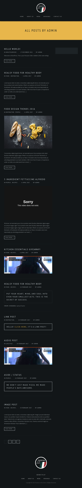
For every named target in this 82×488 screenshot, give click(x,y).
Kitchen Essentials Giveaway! (22, 249)
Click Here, (21, 326)
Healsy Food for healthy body (23, 72)
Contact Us (58, 16)
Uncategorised (11, 52)
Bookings (47, 16)
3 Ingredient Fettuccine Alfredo (24, 179)
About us (30, 16)
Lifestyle (9, 343)
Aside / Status (13, 374)
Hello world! (12, 48)
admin (40, 52)
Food (8, 76)
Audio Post (11, 340)
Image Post (11, 404)
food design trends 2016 (19, 108)
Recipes (15, 182)
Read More (10, 60)
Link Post (10, 316)
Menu (38, 16)
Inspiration (15, 76)
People (18, 112)
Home (22, 16)
